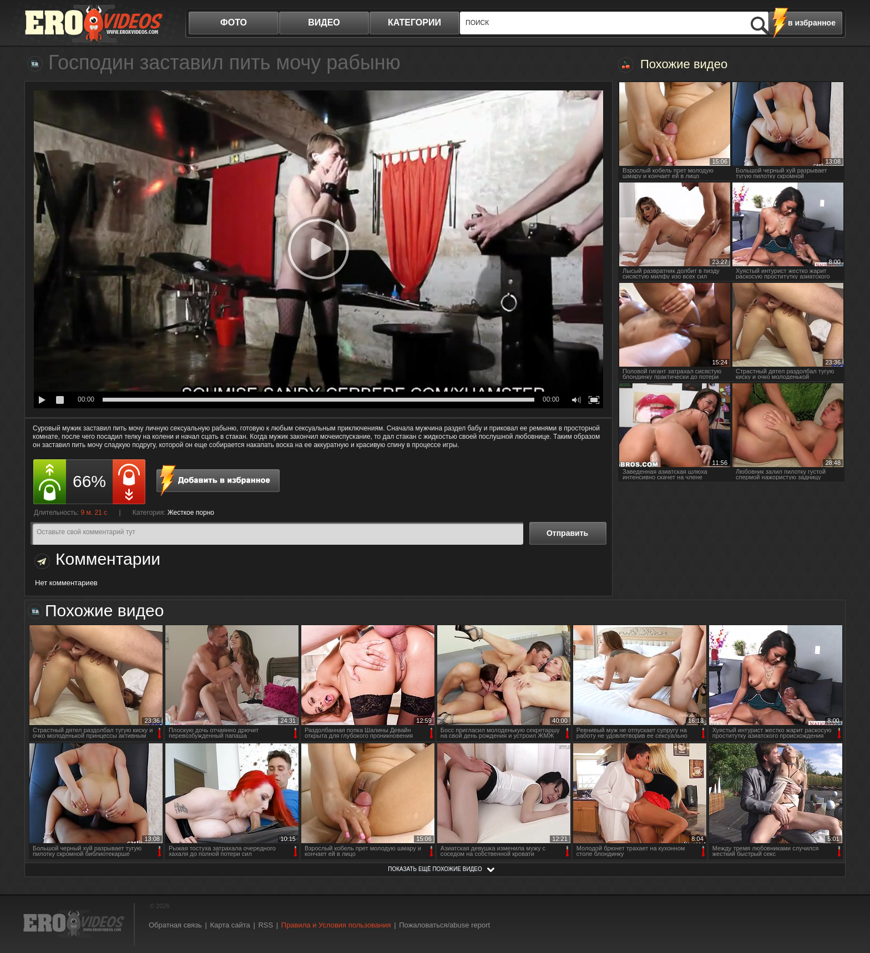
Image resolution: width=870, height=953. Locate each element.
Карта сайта (230, 925)
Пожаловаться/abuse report (444, 925)
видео (324, 22)
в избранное (812, 22)
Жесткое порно (191, 512)
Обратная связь (175, 925)
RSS (265, 925)
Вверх (848, 893)
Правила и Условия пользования (336, 925)
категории (414, 22)
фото (233, 22)
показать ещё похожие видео (435, 869)
